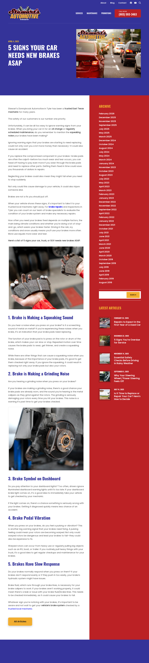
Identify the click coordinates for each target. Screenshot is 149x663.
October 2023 (106, 171)
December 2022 (107, 201)
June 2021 (104, 236)
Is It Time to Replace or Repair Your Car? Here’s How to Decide (127, 396)
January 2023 (106, 198)
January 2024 (106, 163)
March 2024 (105, 159)
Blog (112, 3)
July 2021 (104, 232)
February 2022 (106, 217)
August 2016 (105, 282)
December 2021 (107, 224)
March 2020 (105, 255)
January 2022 (106, 221)
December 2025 (107, 117)
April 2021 (104, 240)
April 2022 (104, 213)
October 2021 (106, 228)
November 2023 (107, 167)
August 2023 (106, 175)
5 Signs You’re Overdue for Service (127, 341)
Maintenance (92, 13)
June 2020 (104, 247)
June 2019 (104, 270)
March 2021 (105, 244)
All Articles (20, 621)
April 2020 (104, 251)
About (103, 3)
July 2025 (104, 128)
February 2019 (106, 278)
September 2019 (107, 263)
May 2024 (104, 155)
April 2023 (104, 186)
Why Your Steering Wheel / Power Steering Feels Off (127, 378)
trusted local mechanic (20, 608)
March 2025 (105, 136)
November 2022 (107, 205)
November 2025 (107, 121)
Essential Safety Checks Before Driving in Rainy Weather (126, 360)
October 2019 (106, 259)
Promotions (106, 13)
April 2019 (104, 274)
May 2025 (104, 132)
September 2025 (108, 125)
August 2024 (106, 148)
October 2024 (106, 144)
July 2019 (104, 267)
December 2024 (107, 140)
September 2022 (108, 209)
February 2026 (106, 113)
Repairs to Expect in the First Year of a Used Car (127, 323)
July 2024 (104, 151)
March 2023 (105, 190)
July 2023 (104, 178)
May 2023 (104, 182)
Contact (122, 3)
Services (79, 13)
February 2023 (106, 194)
